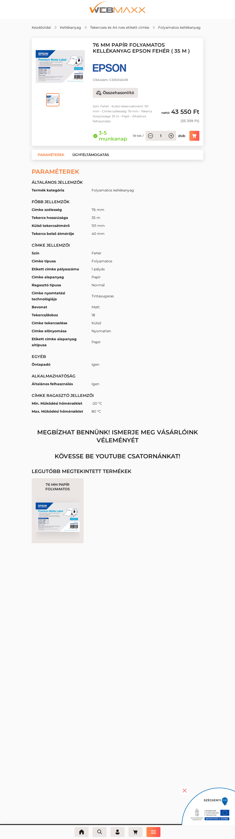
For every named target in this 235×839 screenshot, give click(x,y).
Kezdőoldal (41, 27)
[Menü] (153, 832)
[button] (51, 155)
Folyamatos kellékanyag (179, 27)
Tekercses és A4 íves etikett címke (119, 27)
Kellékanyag (70, 27)
